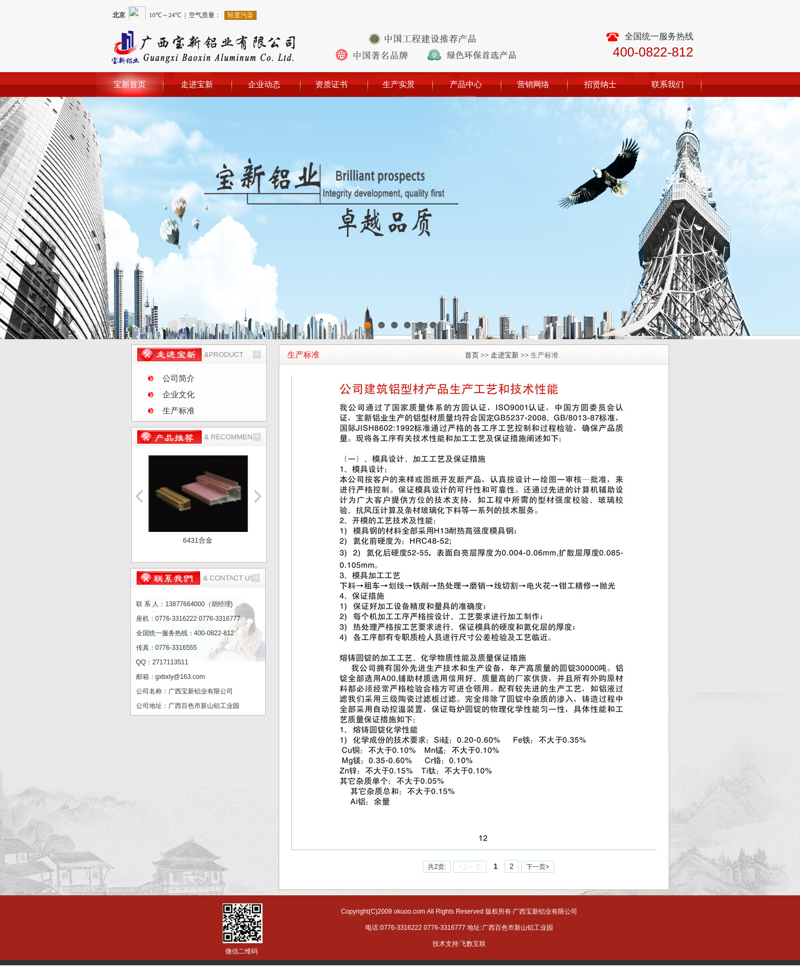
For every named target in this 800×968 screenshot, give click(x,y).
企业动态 (264, 84)
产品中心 (466, 84)
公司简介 (178, 378)
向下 (256, 495)
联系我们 (668, 84)
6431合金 (198, 540)
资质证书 (331, 84)
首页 (472, 355)
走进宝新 (197, 84)
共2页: (437, 867)
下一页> (537, 867)
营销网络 (533, 84)
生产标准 (178, 410)
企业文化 (178, 394)
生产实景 (399, 84)
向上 (140, 495)
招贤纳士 (600, 84)
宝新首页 (130, 84)
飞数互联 (473, 944)
